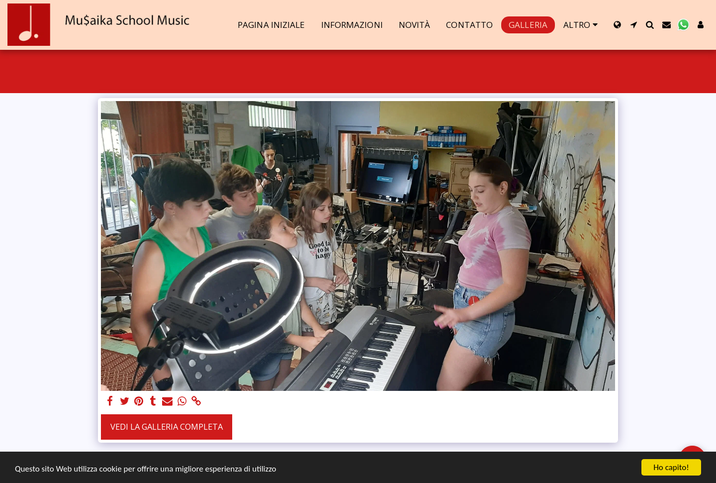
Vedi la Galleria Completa (166, 426)
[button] (633, 24)
